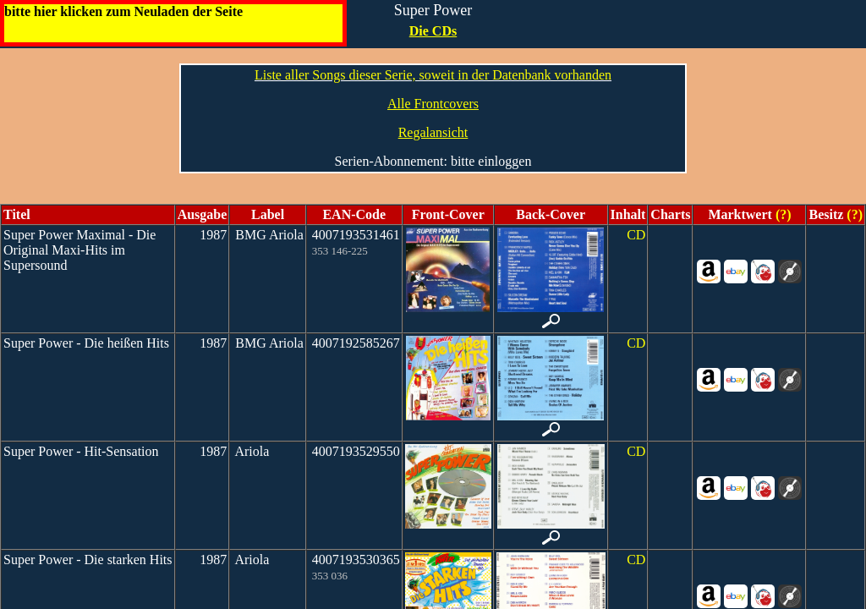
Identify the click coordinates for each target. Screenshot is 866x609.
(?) (782, 214)
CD (636, 235)
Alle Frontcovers (433, 103)
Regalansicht (433, 132)
